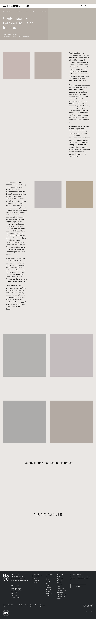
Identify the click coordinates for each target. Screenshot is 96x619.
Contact (48, 587)
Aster (12, 265)
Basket (48, 591)
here (22, 302)
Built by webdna (88, 612)
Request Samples (59, 582)
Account (48, 589)
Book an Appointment (36, 579)
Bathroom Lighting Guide (61, 593)
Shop (47, 579)
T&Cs (26, 605)
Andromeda (76, 115)
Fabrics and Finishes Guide (61, 589)
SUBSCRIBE (78, 586)
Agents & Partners (49, 594)
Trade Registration (60, 578)
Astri (20, 210)
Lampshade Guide (60, 586)
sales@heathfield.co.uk (18, 579)
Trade (47, 585)
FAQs (20, 605)
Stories (11, 11)
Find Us (34, 582)
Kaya (24, 238)
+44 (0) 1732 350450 (17, 577)
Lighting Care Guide (61, 597)
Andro (18, 274)
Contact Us (42, 606)
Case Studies (19, 11)
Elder (23, 242)
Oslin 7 (71, 142)
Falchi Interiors (12, 34)
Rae (15, 229)
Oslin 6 (84, 94)
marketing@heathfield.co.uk (19, 581)
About (48, 581)
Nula (20, 182)
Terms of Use (33, 606)
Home (4, 11)
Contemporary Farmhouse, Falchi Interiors (37, 11)
